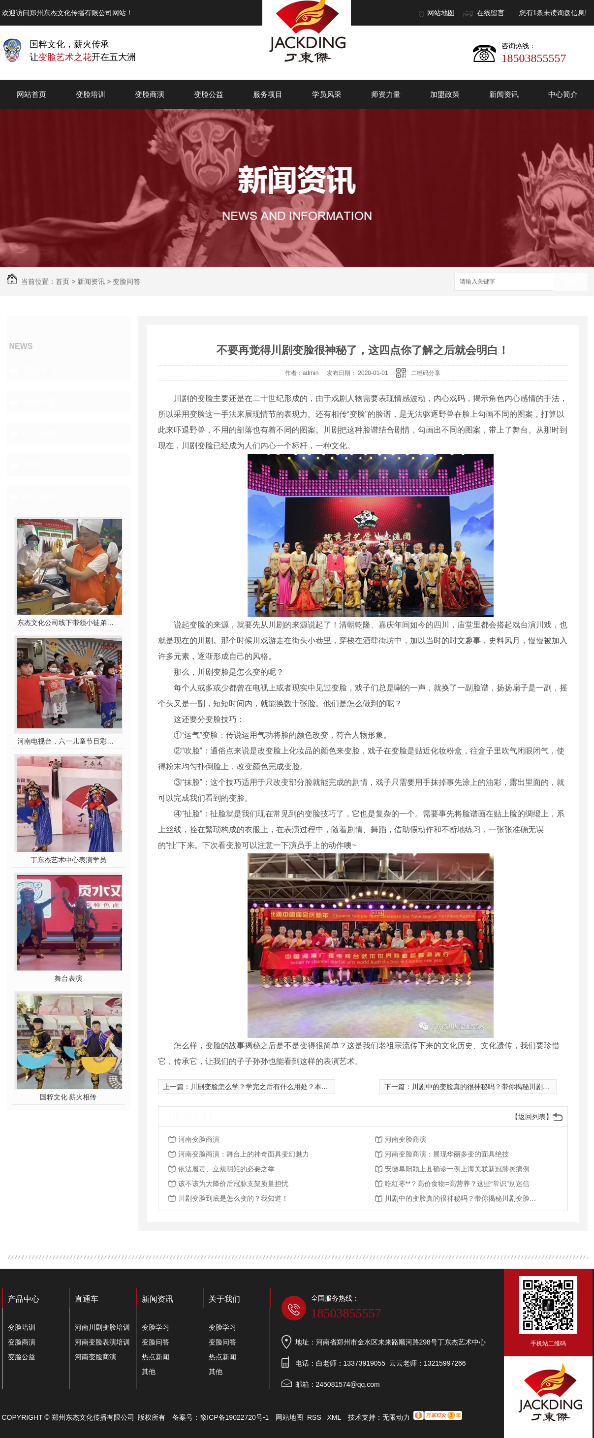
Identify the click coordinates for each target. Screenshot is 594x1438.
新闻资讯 (504, 94)
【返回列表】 (532, 1117)
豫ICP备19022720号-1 (234, 1417)
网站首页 (31, 94)
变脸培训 (90, 94)
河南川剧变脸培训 (102, 1327)
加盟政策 (445, 94)
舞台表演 (68, 978)
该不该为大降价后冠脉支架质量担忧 (233, 1184)
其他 (30, 465)
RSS (315, 1417)
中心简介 (563, 94)
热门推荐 (39, 496)
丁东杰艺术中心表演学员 (68, 860)
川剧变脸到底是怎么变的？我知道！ (233, 1198)
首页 (62, 281)
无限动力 (396, 1417)
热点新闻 (39, 433)
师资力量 (386, 94)
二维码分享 (425, 373)
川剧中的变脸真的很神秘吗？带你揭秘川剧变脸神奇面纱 (498, 1087)
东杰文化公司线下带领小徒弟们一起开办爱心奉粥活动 (68, 622)
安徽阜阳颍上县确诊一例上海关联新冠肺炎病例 (457, 1169)
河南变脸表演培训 (102, 1342)
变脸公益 (208, 94)
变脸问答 (126, 281)
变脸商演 (149, 94)
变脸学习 (39, 370)
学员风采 (327, 94)
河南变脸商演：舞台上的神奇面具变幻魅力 (243, 1154)
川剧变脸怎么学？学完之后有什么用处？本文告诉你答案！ (280, 1087)
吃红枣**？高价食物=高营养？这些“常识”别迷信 (457, 1184)
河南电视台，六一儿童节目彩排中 (68, 741)
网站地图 (441, 13)
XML (335, 1417)
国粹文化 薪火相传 (68, 1097)
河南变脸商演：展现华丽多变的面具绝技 (447, 1154)
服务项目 (267, 94)
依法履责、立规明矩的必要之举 (226, 1169)
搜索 (570, 282)
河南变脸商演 (198, 1139)
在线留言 (490, 13)
